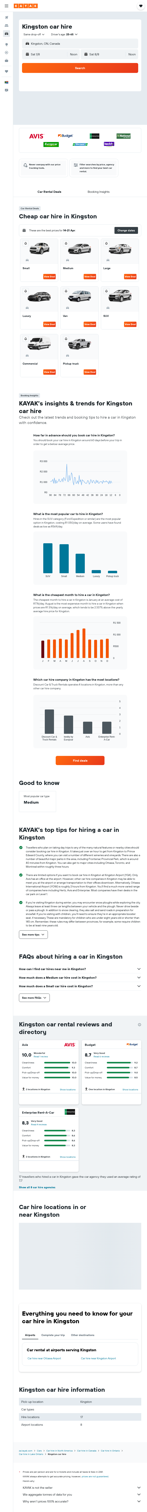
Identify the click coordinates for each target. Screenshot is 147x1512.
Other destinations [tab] (82, 1335)
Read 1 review (41, 1056)
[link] (80, 760)
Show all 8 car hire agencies (37, 1187)
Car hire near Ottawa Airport (44, 1358)
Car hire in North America (59, 1450)
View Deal (49, 276)
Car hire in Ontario (110, 1450)
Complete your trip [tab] (53, 1335)
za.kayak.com (25, 1450)
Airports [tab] (30, 1335)
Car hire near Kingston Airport (98, 1358)
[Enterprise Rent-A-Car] (70, 1112)
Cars (39, 1450)
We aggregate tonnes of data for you (82, 1494)
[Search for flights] (6, 17)
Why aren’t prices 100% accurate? (82, 1501)
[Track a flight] (6, 52)
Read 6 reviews (101, 1056)
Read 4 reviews (39, 1124)
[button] (6, 6)
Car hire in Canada (86, 1450)
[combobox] (34, 34)
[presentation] (139, 1024)
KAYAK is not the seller (82, 1487)
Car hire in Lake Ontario (31, 1454)
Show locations (68, 1089)
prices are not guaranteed (95, 1476)
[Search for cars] (6, 33)
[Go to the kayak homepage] (26, 6)
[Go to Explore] (6, 44)
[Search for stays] (6, 25)
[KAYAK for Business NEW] (6, 60)
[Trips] (6, 71)
